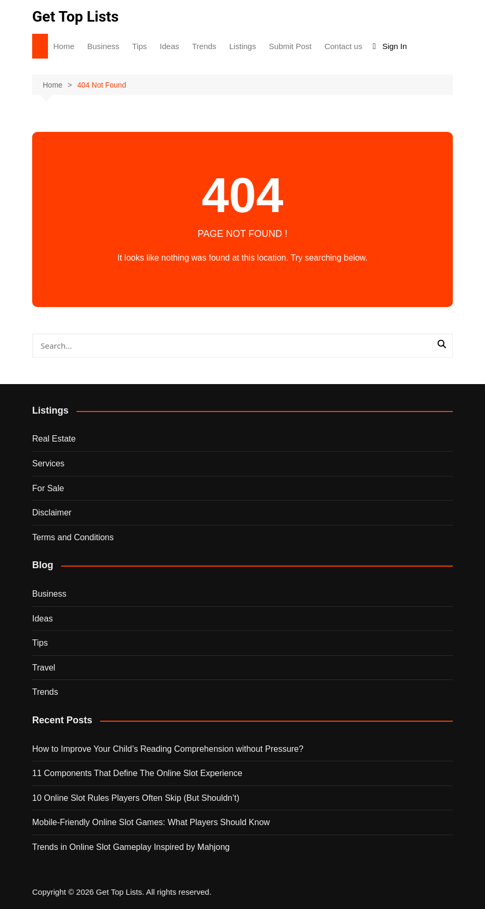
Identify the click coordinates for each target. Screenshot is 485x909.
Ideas (169, 46)
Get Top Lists (75, 16)
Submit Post (290, 46)
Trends (204, 46)
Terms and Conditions (73, 537)
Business (103, 46)
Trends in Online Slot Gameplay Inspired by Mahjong (131, 847)
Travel (43, 667)
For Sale (48, 488)
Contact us (343, 46)
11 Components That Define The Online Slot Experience (137, 773)
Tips (139, 46)
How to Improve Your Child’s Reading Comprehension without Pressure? (168, 748)
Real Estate (54, 438)
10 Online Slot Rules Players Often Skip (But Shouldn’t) (135, 797)
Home (63, 46)
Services (48, 463)
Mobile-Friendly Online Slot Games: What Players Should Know (151, 822)
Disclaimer (52, 512)
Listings (242, 46)
